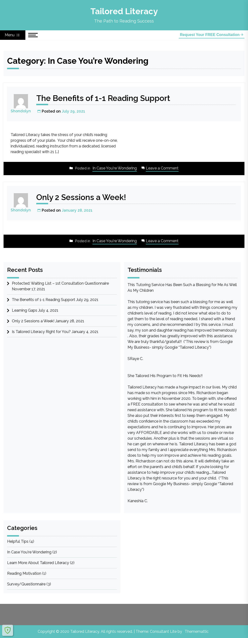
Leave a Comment (162, 168)
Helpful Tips (17, 541)
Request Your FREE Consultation (211, 35)
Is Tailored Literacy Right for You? (41, 331)
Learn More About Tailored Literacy (38, 563)
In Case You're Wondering (114, 168)
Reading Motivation (24, 573)
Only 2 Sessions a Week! (83, 197)
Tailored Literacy (124, 11)
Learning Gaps (24, 310)
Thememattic (197, 631)
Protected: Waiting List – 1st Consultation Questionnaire (60, 283)
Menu (13, 35)
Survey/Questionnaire (26, 584)
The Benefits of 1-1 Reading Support (106, 98)
